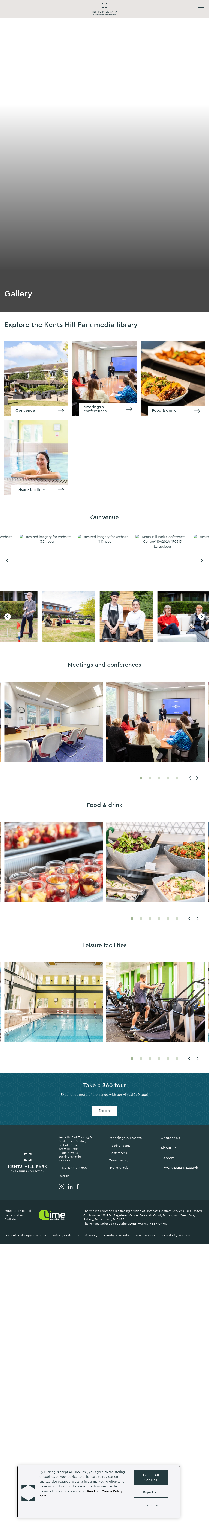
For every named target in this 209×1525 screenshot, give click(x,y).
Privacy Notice (63, 1235)
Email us (63, 1176)
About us (168, 1148)
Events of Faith (119, 1167)
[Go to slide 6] (176, 918)
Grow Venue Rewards (180, 1168)
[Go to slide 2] (149, 778)
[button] (28, 1492)
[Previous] (7, 560)
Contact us (170, 1138)
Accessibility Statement (176, 1235)
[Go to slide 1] (140, 778)
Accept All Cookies (151, 1477)
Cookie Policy (88, 1235)
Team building (119, 1160)
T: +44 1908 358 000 (72, 1168)
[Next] (201, 560)
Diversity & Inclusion (117, 1235)
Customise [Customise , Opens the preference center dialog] (150, 1505)
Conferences (118, 1153)
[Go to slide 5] (176, 778)
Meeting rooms (119, 1145)
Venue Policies (145, 1235)
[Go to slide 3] (158, 778)
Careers (167, 1158)
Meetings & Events (125, 1138)
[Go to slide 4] (167, 778)
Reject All (150, 1492)
